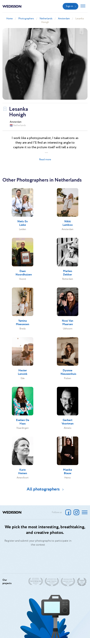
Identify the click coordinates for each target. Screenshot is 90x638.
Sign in (69, 6)
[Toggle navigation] (83, 6)
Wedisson (11, 6)
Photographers (26, 18)
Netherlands (46, 18)
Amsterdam (64, 18)
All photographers (43, 489)
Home (9, 18)
